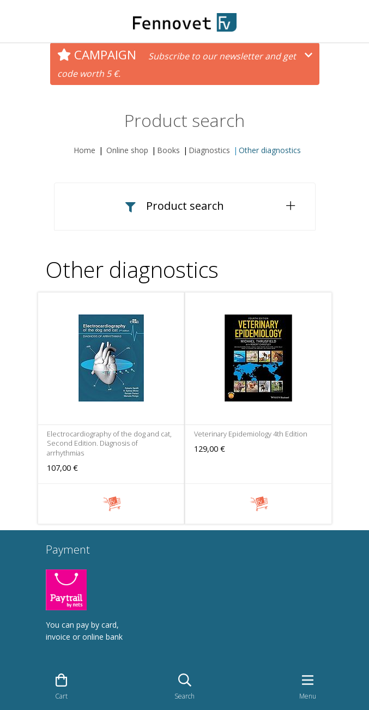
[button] (185, 206)
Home (84, 150)
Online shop (127, 150)
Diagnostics (209, 150)
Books (168, 150)
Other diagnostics (270, 150)
